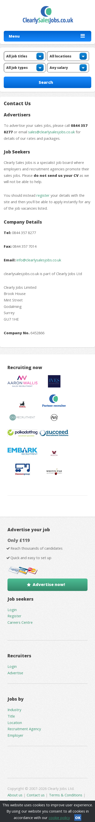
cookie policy (59, 817)
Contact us (36, 794)
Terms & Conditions (65, 794)
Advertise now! (49, 584)
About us (15, 794)
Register (14, 615)
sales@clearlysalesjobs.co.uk (51, 131)
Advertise (15, 672)
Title (11, 716)
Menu (14, 36)
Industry (14, 709)
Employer (15, 735)
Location (14, 722)
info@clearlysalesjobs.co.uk (38, 259)
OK (78, 817)
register (43, 195)
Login (12, 609)
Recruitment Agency (24, 728)
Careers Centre (20, 622)
